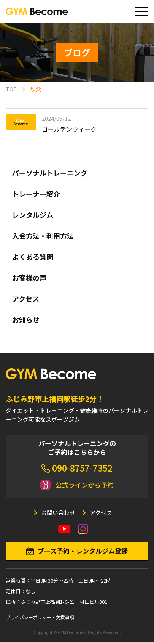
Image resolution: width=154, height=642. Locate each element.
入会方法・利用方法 (43, 236)
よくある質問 (32, 257)
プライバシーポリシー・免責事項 (40, 617)
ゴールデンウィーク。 (72, 128)
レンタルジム (32, 215)
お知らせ (26, 319)
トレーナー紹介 (36, 194)
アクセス (25, 298)
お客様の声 (29, 277)
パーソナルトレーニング (49, 173)
